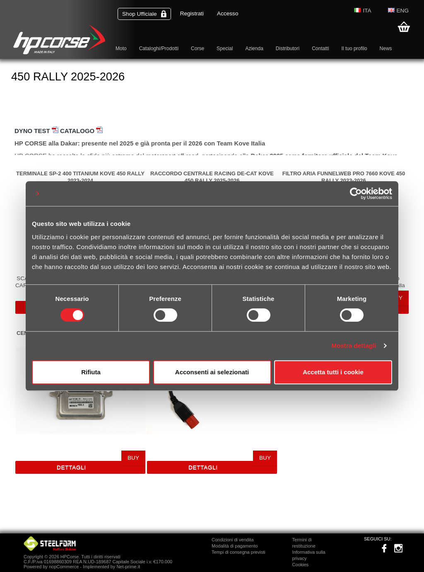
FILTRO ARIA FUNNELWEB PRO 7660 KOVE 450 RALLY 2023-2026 (343, 176)
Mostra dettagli (353, 345)
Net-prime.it (128, 566)
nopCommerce (64, 566)
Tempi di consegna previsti (238, 552)
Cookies (300, 564)
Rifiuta (91, 372)
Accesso (227, 13)
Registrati (192, 13)
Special (225, 48)
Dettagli (71, 467)
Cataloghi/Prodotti (158, 48)
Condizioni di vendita (233, 539)
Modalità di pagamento (235, 545)
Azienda (254, 48)
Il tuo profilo (354, 48)
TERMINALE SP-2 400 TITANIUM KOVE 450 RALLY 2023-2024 (80, 176)
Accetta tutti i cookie (333, 372)
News (386, 48)
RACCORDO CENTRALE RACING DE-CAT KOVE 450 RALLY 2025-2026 (212, 176)
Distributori (287, 48)
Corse (197, 48)
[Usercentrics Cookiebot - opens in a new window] (356, 193)
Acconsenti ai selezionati (212, 372)
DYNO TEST (36, 130)
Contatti (320, 48)
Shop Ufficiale (144, 13)
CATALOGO (81, 130)
